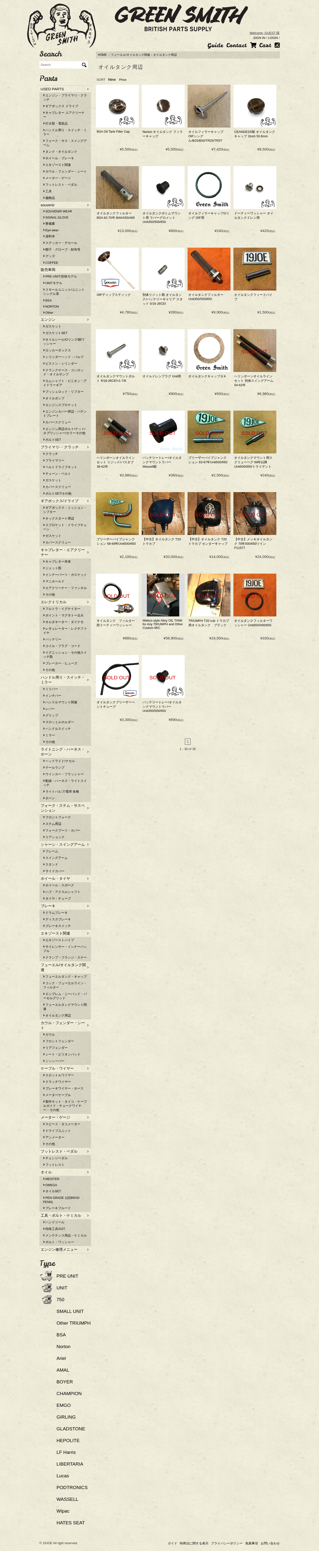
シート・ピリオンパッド (62, 1054)
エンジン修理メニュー (59, 1249)
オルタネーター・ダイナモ (63, 622)
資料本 (49, 236)
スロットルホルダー (58, 722)
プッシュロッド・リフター (63, 392)
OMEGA (50, 1185)
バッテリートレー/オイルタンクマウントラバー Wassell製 (162, 462)
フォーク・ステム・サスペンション (63, 807)
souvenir (48, 205)
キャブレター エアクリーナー (64, 115)
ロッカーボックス (57, 350)
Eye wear (51, 230)
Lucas (63, 1475)
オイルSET (52, 1191)
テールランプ (54, 767)
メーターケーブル (57, 1095)
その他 (49, 594)
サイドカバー (54, 871)
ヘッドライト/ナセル (59, 761)
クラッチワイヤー (57, 1082)
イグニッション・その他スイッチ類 (65, 655)
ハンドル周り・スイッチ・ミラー (65, 132)
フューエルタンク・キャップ (65, 976)
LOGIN (273, 38)
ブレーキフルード (57, 1208)
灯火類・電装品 (55, 123)
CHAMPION (69, 1393)
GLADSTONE (71, 1428)
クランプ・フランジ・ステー (65, 957)
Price (123, 79)
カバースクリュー (57, 422)
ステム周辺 (52, 824)
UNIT (62, 1287)
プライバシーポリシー (227, 1543)
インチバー (52, 695)
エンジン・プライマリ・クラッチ (65, 97)
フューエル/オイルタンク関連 (130, 55)
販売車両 (48, 269)
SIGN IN (259, 38)
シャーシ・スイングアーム (63, 844)
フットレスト (54, 1165)
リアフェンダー (55, 1048)
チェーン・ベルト (57, 473)
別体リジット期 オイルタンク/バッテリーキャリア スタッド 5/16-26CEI (162, 299)
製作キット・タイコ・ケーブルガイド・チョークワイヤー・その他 (65, 1106)
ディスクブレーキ (57, 919)
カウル (49, 1034)
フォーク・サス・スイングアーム (65, 143)
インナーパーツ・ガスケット (65, 575)
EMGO (64, 1405)
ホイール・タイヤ (55, 878)
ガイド (172, 1543)
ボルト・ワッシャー (58, 1242)
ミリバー (50, 689)
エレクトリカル (53, 602)
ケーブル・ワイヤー (57, 1068)
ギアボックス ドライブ (60, 106)
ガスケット (52, 326)
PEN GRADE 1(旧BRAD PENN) (61, 1200)
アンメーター (54, 1137)
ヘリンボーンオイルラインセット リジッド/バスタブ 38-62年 (116, 462)
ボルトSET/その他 (57, 493)
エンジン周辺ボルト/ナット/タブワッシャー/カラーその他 (64, 431)
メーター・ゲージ (57, 178)
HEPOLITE (68, 1440)
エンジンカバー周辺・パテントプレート (65, 413)
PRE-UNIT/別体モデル (60, 276)
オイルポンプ (54, 398)
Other (48, 312)
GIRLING (66, 1417)
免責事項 (251, 1543)
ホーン (49, 798)
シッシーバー (54, 1061)
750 (60, 1299)
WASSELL (67, 1499)
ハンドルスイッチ (57, 728)
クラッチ (50, 454)
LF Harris (66, 1452)
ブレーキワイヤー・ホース (63, 1088)
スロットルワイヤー (58, 1075)
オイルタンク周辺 (165, 55)
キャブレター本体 (57, 561)
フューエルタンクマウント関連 (65, 1007)
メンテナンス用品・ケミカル (65, 1235)
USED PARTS (52, 89)
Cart (260, 45)
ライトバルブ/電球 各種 (61, 791)
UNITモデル (52, 283)
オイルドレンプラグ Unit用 (161, 376)
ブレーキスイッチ (57, 926)
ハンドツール (54, 1222)
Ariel (61, 1358)
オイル (46, 1172)
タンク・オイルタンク (60, 151)
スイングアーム (55, 858)
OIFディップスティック (114, 295)
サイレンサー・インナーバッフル (65, 949)
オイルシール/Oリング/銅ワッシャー (64, 342)
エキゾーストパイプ (58, 940)
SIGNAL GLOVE (56, 217)
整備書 (49, 223)
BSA (47, 300)
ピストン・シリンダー (60, 363)
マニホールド (54, 581)
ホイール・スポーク (58, 885)
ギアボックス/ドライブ (59, 501)
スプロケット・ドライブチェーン (65, 527)
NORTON (51, 306)
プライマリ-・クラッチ (60, 447)
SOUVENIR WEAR (57, 211)
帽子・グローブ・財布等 (62, 249)
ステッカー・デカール (60, 243)
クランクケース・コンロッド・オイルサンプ (63, 372)
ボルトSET (52, 439)
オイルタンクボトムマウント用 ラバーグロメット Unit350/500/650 (161, 217)
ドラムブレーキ (55, 912)
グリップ (50, 715)
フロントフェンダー (58, 1041)
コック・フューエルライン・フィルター (65, 985)
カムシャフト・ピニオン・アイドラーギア (65, 383)
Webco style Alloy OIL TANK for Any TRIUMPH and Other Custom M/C (162, 624)
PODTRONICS (72, 1487)
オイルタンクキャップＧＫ (207, 376)
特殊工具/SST (54, 1229)
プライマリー (54, 460)
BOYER (65, 1381)
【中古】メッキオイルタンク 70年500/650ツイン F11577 (253, 543)
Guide (215, 45)
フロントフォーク (57, 817)
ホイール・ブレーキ (58, 158)
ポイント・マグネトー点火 (63, 615)
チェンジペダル (55, 1158)
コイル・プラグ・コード (62, 646)
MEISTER (51, 1179)
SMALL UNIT (70, 1311)
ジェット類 (52, 568)
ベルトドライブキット (60, 467)
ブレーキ (48, 906)
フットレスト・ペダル (60, 184)
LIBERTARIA (70, 1464)
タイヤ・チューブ (57, 898)
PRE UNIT (67, 1276)
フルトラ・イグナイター (62, 609)
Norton (64, 1346)
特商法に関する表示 (194, 1543)
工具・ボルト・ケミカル (61, 1215)
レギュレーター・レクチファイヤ (65, 631)
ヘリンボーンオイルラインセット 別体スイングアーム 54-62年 (253, 380)
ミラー (49, 735)
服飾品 (49, 198)
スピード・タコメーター (62, 1124)
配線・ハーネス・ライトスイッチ (65, 783)
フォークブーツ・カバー (62, 830)
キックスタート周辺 (58, 518)
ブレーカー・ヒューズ (60, 663)
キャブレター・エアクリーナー (63, 552)
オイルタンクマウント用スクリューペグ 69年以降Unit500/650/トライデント (253, 462)
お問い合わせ (270, 1543)
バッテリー (52, 639)
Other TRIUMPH (74, 1323)
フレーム (50, 851)
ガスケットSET (55, 333)
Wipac (63, 1511)
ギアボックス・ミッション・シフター (65, 510)
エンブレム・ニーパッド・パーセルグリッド (65, 996)
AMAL (63, 1370)
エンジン (48, 319)
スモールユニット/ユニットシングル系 (64, 292)
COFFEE (50, 263)
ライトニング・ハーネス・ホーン (63, 751)
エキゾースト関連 (57, 165)
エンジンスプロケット (60, 405)
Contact (236, 45)
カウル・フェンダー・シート (65, 171)
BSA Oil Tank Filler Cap (113, 131)
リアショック (54, 837)
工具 (47, 191)
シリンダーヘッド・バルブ (63, 357)
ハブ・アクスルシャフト (62, 892)
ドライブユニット (57, 1131)
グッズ (49, 256)
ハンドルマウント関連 (60, 702)
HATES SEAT (71, 1522)
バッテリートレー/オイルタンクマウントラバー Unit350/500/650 (162, 706)
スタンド (50, 864)
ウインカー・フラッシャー (63, 774)
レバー (49, 709)
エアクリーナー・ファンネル (65, 588)
